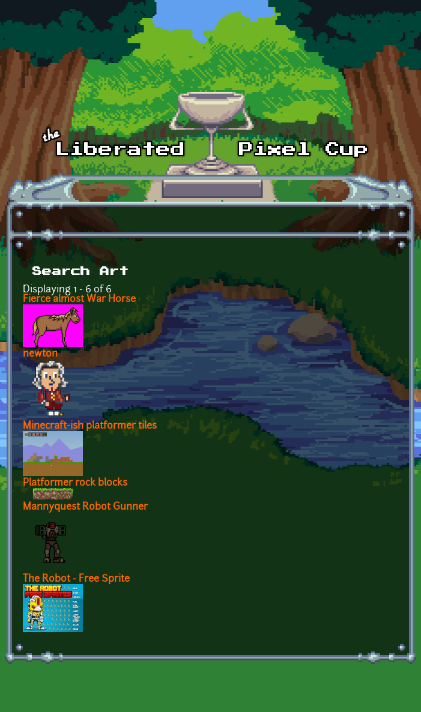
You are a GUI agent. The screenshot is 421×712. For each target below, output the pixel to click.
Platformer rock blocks (75, 483)
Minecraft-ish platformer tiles (90, 426)
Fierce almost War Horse (79, 299)
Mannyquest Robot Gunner (85, 507)
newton (40, 354)
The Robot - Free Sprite (76, 579)
